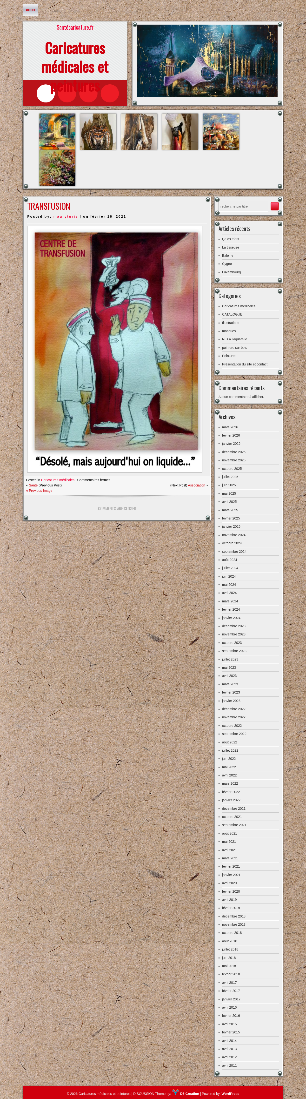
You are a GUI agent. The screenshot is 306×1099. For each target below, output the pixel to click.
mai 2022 (229, 767)
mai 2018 (229, 966)
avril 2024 (229, 593)
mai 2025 (229, 493)
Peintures (229, 356)
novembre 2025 (234, 460)
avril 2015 (229, 1024)
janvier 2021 (231, 875)
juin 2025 (229, 485)
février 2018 (231, 974)
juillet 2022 (230, 750)
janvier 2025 (231, 526)
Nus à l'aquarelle (234, 339)
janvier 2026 (231, 443)
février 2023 (231, 692)
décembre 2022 (234, 709)
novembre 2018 (234, 924)
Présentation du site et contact (244, 364)
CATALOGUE (232, 314)
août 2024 (229, 560)
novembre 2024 (234, 535)
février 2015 (231, 1032)
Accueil (30, 9)
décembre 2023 (234, 626)
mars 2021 (230, 858)
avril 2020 (229, 883)
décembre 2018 (234, 916)
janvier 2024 (231, 618)
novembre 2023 (234, 634)
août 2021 (229, 833)
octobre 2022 (232, 726)
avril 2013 (229, 1049)
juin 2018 (229, 958)
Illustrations (230, 323)
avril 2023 (229, 676)
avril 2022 (229, 775)
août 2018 (229, 941)
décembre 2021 (234, 808)
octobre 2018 (232, 933)
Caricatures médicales (58, 480)
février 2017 (231, 991)
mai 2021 (229, 841)
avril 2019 (229, 900)
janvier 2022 (231, 800)
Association (196, 485)
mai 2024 (229, 585)
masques (229, 331)
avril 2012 (229, 1057)
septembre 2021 (234, 825)
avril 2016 (229, 1007)
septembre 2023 (234, 651)
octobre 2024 (232, 543)
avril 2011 (229, 1065)
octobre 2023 (232, 643)
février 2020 (231, 891)
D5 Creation (185, 1094)
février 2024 (231, 609)
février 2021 (231, 866)
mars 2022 (230, 783)
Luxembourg (231, 272)
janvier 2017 (231, 999)
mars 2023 (230, 684)
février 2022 (231, 792)
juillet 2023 (230, 659)
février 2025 (231, 518)
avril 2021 (229, 850)
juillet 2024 (230, 568)
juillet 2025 (230, 477)
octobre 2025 (232, 469)
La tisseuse (230, 247)
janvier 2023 (231, 701)
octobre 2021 (232, 817)
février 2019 (231, 908)
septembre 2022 (234, 734)
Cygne (227, 264)
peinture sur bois (234, 348)
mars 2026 (230, 427)
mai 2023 (229, 667)
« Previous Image (39, 490)
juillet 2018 (230, 949)
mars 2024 (230, 601)
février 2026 (231, 435)
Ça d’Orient (230, 239)
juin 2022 (229, 759)
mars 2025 (230, 510)
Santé (33, 485)
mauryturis (65, 216)
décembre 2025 (234, 452)
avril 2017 (229, 982)
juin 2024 (229, 576)
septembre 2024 (234, 551)
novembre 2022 (234, 717)
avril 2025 (229, 502)
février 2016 (231, 1016)
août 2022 (229, 742)
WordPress (230, 1094)
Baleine (227, 255)
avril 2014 (229, 1041)
